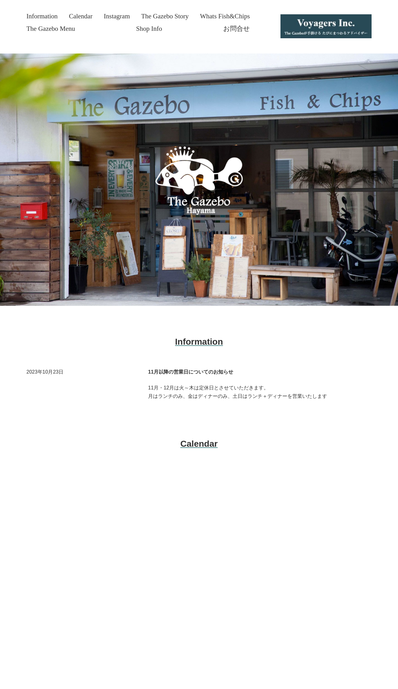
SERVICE (44, 521)
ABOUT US (46, 506)
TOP (38, 492)
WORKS (42, 550)
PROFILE (44, 536)
